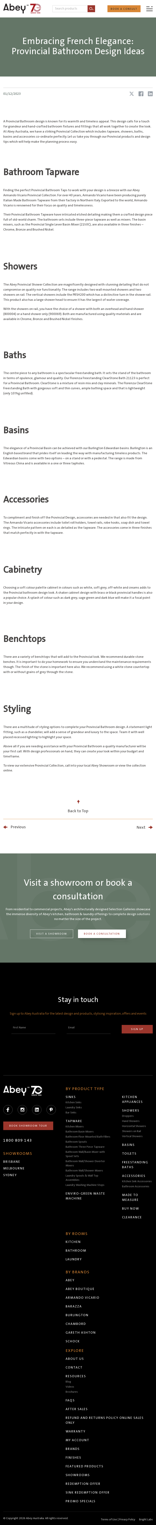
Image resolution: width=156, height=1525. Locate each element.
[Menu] (149, 8)
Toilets (129, 1153)
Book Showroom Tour (28, 1125)
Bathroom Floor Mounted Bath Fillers (88, 1136)
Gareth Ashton (81, 1332)
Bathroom (76, 1250)
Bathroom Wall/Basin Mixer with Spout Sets (85, 1154)
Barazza (74, 1306)
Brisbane (11, 1162)
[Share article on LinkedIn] (150, 93)
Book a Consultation (102, 933)
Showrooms (78, 1475)
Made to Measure (130, 1197)
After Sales (77, 1409)
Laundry (74, 1259)
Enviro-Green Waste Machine (85, 1196)
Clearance (132, 1217)
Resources (76, 1376)
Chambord (76, 1324)
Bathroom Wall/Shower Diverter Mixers (85, 1163)
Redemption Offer (83, 1484)
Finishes (73, 1457)
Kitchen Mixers (75, 1126)
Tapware (74, 1121)
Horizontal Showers (134, 1126)
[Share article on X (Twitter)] (131, 93)
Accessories (133, 1176)
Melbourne (14, 1168)
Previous (18, 827)
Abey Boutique (80, 1289)
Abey (70, 1280)
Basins (128, 1145)
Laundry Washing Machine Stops (85, 1185)
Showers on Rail (131, 1131)
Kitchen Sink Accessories (137, 1181)
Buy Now (130, 1208)
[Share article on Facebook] (141, 93)
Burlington (77, 1315)
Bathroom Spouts (76, 1141)
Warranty (76, 1431)
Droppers (128, 1116)
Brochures (72, 1391)
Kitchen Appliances (132, 1099)
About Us (75, 1359)
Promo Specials (80, 1501)
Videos (70, 1386)
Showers (130, 1110)
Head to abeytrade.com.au (106, 1518)
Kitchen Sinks (73, 1102)
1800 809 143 (17, 1140)
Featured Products (84, 1466)
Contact (74, 1367)
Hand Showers (131, 1121)
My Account (77, 1440)
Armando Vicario (83, 1298)
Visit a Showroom (51, 933)
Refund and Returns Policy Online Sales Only (105, 1420)
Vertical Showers (132, 1136)
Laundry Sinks (74, 1107)
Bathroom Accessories (135, 1186)
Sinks (71, 1097)
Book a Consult (124, 9)
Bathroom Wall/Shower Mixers (84, 1170)
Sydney (10, 1175)
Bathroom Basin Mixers (80, 1131)
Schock (73, 1341)
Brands (73, 1449)
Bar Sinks (71, 1112)
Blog (68, 1381)
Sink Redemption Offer (88, 1492)
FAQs (70, 1400)
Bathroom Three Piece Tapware (85, 1147)
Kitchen (73, 1242)
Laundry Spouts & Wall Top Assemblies (82, 1178)
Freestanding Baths (135, 1164)
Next (140, 827)
